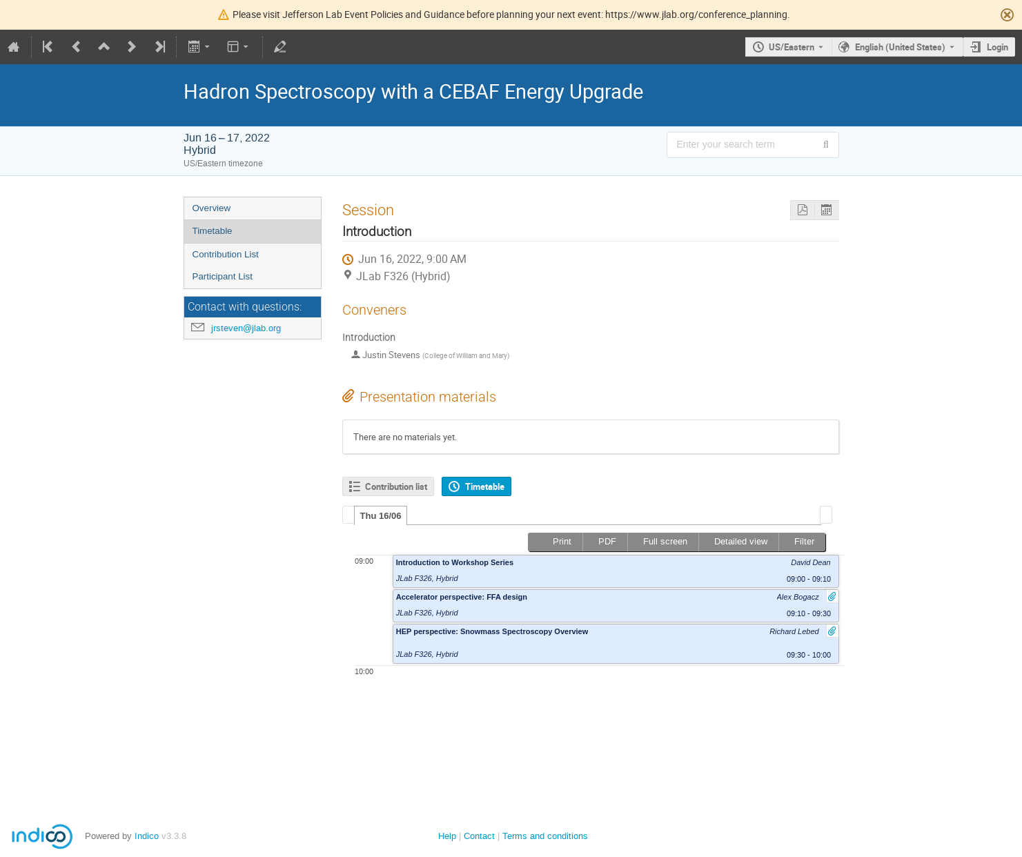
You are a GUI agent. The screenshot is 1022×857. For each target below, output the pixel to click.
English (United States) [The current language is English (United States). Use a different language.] (900, 47)
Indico (147, 836)
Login (997, 47)
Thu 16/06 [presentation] (381, 516)
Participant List (223, 276)
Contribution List (226, 254)
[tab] (381, 515)
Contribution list (396, 486)
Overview (212, 208)
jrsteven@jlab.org (246, 328)
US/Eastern (791, 47)
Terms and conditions (545, 836)
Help (447, 836)
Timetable (213, 231)
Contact (479, 836)
